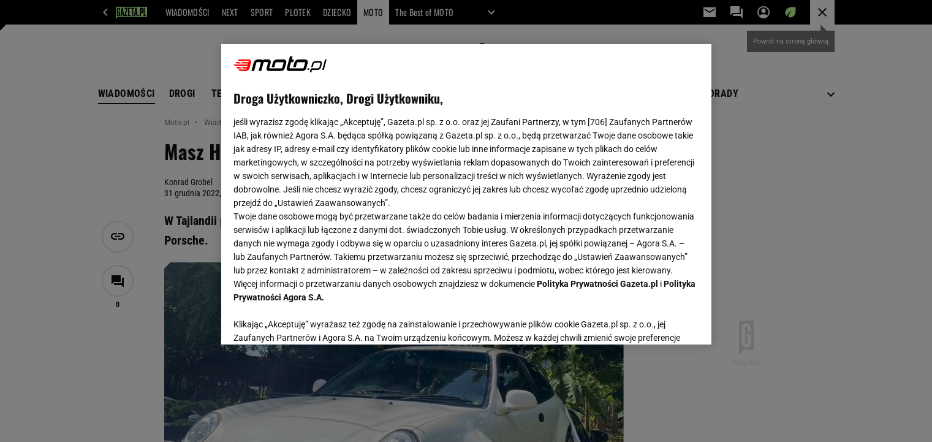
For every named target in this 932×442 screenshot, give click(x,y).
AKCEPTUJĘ (657, 321)
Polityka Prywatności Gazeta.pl (597, 284)
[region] (466, 194)
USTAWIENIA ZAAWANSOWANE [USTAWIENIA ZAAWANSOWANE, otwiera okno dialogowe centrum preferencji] (313, 320)
